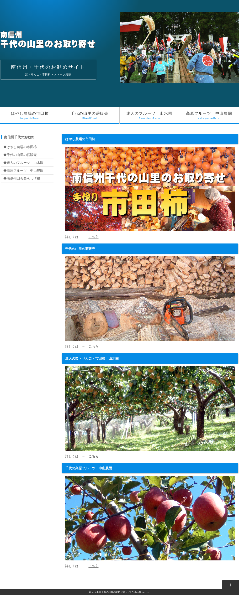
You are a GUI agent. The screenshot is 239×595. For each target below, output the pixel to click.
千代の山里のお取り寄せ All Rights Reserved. (125, 592)
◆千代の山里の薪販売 (20, 155)
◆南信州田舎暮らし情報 (21, 178)
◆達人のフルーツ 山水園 (23, 163)
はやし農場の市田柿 (30, 117)
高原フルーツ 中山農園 (209, 117)
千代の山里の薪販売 (89, 117)
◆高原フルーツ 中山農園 (23, 170)
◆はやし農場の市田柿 (20, 147)
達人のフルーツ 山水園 (149, 117)
